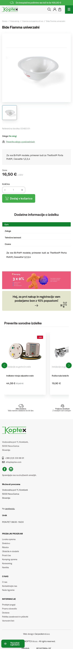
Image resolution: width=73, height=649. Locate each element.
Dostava (5, 612)
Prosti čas (6, 555)
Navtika (5, 567)
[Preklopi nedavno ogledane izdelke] (13, 644)
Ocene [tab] (8, 244)
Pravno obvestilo (9, 608)
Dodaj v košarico (18, 198)
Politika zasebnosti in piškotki (15, 616)
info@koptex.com (11, 462)
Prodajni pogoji (8, 604)
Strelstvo (6, 543)
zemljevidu (10, 508)
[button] (69, 365)
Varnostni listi (8, 620)
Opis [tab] (6, 224)
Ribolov (5, 547)
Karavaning (7, 563)
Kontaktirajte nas (9, 585)
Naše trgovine (8, 589)
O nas (4, 581)
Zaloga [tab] (8, 230)
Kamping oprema (9, 559)
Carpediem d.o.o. (42, 633)
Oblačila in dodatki (10, 551)
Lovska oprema (9, 539)
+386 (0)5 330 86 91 (13, 457)
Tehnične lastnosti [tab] (13, 237)
